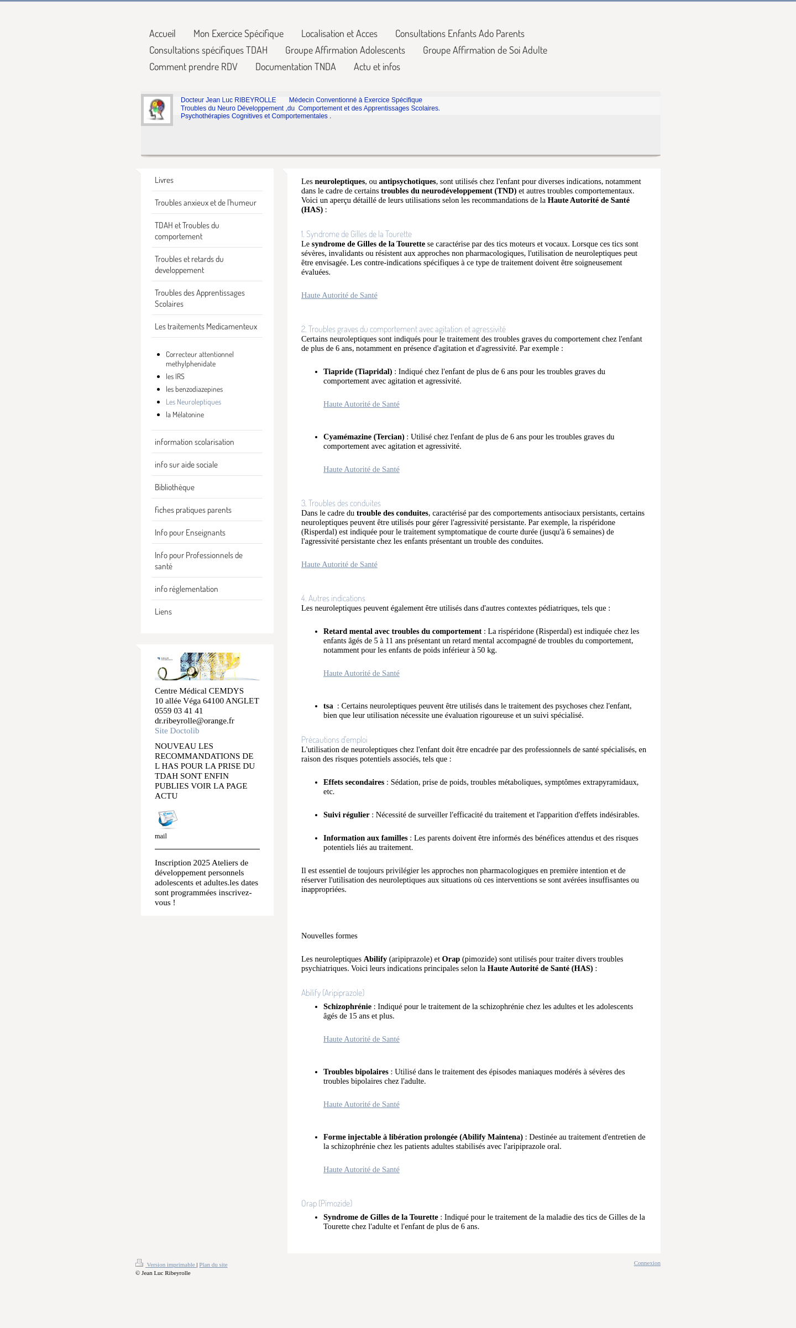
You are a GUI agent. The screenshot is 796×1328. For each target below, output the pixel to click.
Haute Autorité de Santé (339, 295)
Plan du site (213, 1264)
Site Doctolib (177, 730)
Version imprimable (165, 1264)
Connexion (647, 1262)
